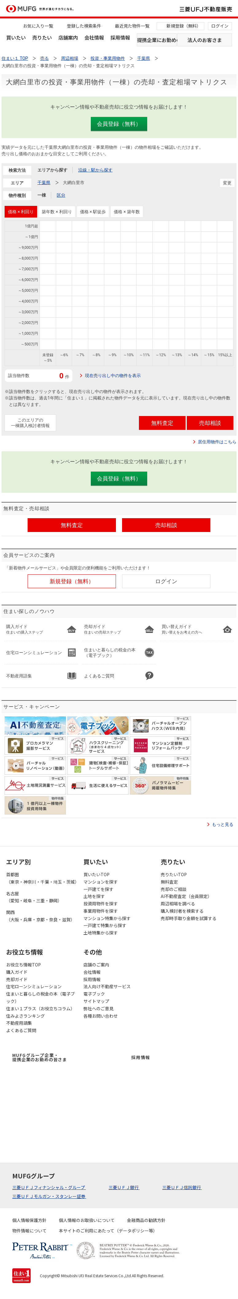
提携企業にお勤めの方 (157, 40)
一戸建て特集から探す (104, 925)
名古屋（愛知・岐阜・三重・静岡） (34, 897)
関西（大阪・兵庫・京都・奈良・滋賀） (40, 916)
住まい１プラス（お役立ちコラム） (40, 1008)
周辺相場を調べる (178, 903)
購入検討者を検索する (182, 911)
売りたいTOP (174, 874)
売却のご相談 (173, 889)
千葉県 (43, 182)
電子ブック (94, 994)
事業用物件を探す (100, 911)
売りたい (42, 37)
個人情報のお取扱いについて (87, 1220)
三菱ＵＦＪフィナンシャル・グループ (49, 1187)
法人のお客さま (204, 40)
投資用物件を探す (100, 903)
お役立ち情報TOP (23, 965)
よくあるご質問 (21, 1030)
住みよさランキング (25, 1016)
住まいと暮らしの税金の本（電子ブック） (40, 997)
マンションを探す (100, 882)
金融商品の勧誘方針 (146, 1220)
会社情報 (94, 37)
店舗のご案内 (96, 965)
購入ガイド (17, 972)
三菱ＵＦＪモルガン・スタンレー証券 (49, 1196)
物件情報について (29, 1230)
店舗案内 (68, 37)
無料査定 (169, 882)
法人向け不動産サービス (107, 986)
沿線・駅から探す (95, 170)
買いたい (16, 37)
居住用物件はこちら (217, 441)
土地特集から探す (100, 933)
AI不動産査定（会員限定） (186, 896)
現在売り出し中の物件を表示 (113, 375)
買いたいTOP (96, 874)
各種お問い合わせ (100, 1016)
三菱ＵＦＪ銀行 (124, 1187)
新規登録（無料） (184, 26)
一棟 (41, 195)
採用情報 (120, 37)
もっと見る (222, 824)
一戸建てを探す (98, 889)
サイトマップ (96, 1001)
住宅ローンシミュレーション (34, 986)
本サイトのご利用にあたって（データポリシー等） (108, 1230)
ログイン (219, 26)
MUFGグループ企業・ (39, 1057)
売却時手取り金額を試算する (189, 918)
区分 (61, 195)
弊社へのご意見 (98, 1008)
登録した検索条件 (84, 26)
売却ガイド (17, 979)
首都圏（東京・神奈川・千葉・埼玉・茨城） (41, 878)
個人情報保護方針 (29, 1220)
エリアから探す (52, 170)
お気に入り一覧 (38, 26)
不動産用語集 (19, 1023)
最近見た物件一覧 (132, 26)
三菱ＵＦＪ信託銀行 (182, 1187)
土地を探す (94, 896)
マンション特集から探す (107, 918)
